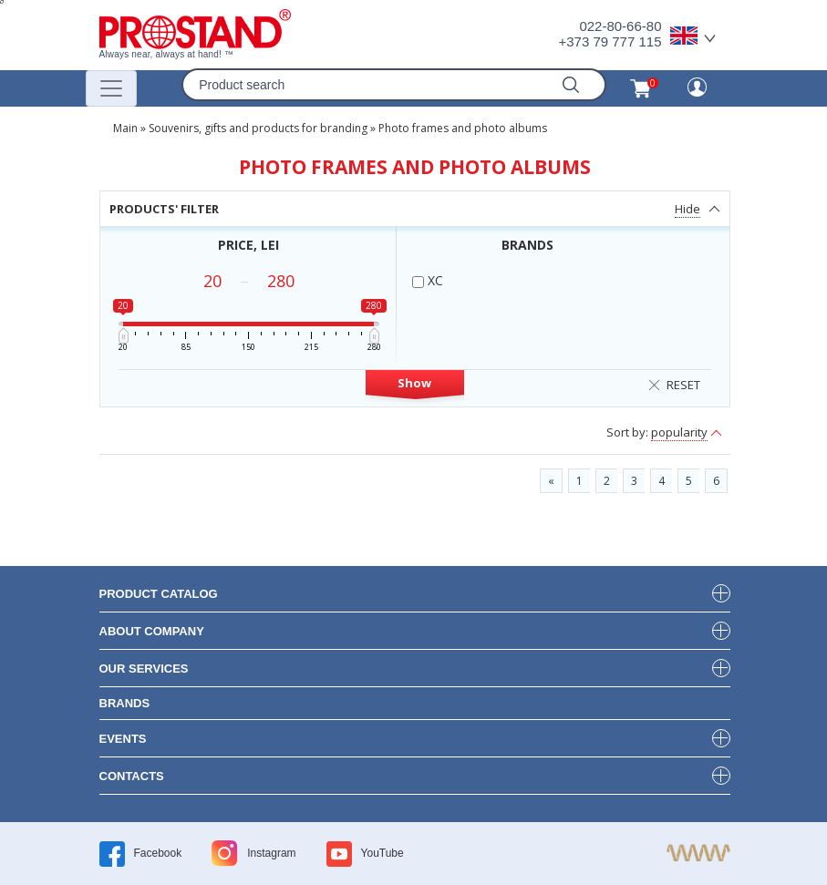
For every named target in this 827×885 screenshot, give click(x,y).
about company (151, 631)
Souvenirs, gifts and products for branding (258, 128)
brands (124, 703)
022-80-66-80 (620, 26)
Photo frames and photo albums (462, 128)
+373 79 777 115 (609, 41)
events (123, 739)
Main (125, 128)
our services (144, 668)
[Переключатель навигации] (111, 88)
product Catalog (158, 594)
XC (427, 280)
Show (414, 383)
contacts (131, 776)
